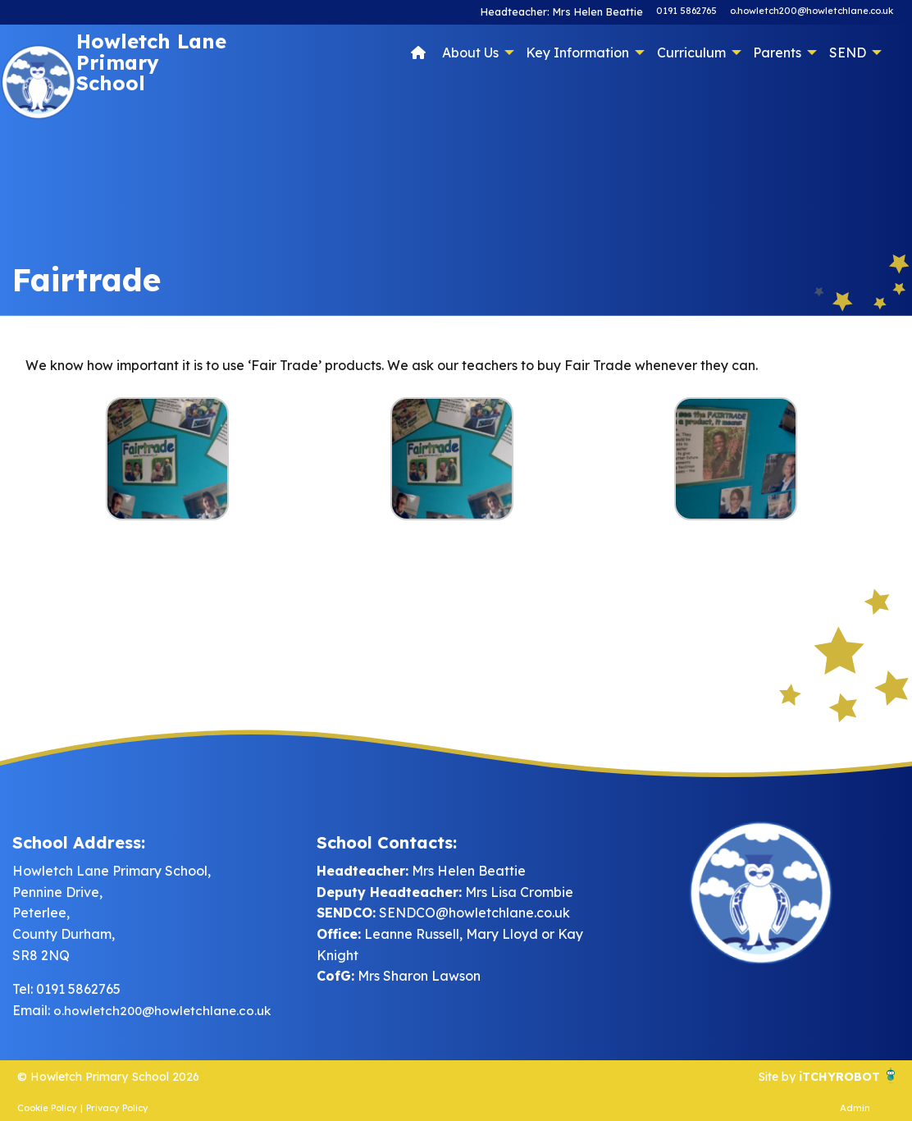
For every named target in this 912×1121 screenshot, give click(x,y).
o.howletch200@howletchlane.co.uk (811, 10)
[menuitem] (419, 51)
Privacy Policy (117, 1108)
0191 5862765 (686, 10)
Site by (767, 1076)
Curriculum (691, 52)
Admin (855, 1108)
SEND (847, 52)
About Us (470, 52)
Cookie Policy (47, 1108)
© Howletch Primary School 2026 (120, 1076)
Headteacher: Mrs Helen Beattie (568, 10)
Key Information (577, 52)
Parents (777, 52)
